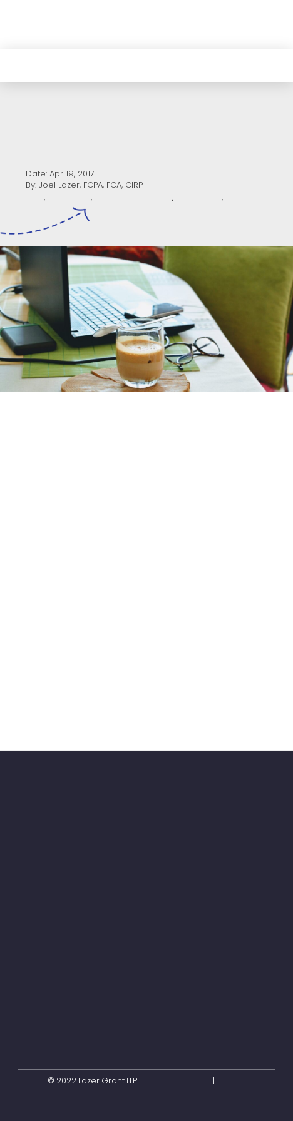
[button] (263, 24)
